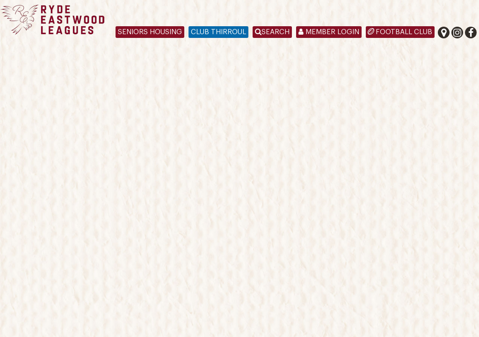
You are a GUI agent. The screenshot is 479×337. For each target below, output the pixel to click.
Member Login (328, 32)
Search (272, 32)
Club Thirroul (218, 32)
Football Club (404, 32)
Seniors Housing (150, 32)
